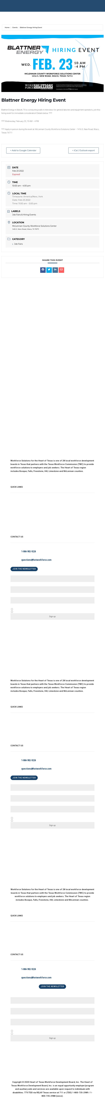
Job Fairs (17, 244)
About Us (15, 501)
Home (7, 27)
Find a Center (17, 518)
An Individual (23, 821)
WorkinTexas (17, 507)
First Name (17, 574)
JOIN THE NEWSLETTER (24, 569)
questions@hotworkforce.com (36, 559)
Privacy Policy (17, 523)
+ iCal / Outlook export (83, 150)
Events (15, 27)
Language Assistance (21, 529)
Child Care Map (18, 512)
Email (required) (19, 596)
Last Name (16, 585)
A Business (22, 818)
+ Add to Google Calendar (23, 150)
